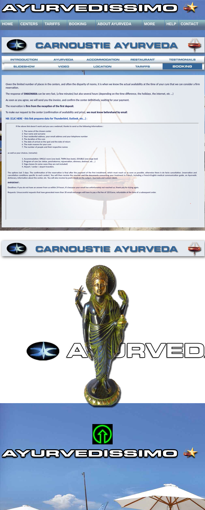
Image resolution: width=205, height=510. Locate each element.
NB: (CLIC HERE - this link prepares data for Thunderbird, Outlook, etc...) (46, 118)
